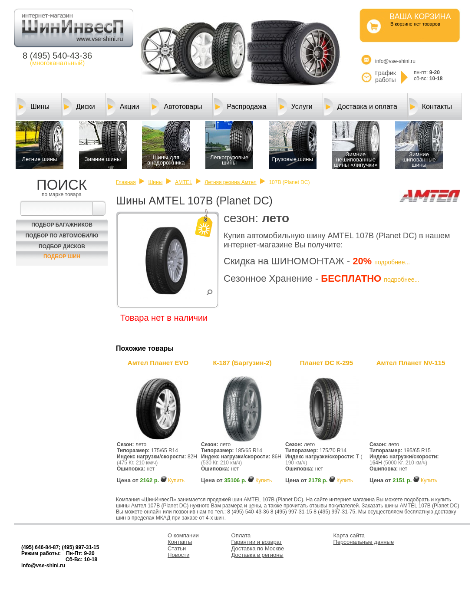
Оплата (241, 535)
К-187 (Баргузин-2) (242, 362)
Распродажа (240, 106)
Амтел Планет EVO (158, 362)
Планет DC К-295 (326, 362)
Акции (123, 106)
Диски (79, 106)
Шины (33, 106)
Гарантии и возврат (256, 542)
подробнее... (392, 262)
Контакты (430, 106)
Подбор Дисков (62, 246)
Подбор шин (61, 256)
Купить (176, 480)
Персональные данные (363, 542)
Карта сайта (349, 535)
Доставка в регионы (257, 555)
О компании (183, 535)
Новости (178, 555)
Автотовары (176, 106)
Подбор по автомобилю (62, 236)
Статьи (177, 548)
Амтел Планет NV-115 (410, 362)
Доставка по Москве (257, 548)
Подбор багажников (61, 225)
